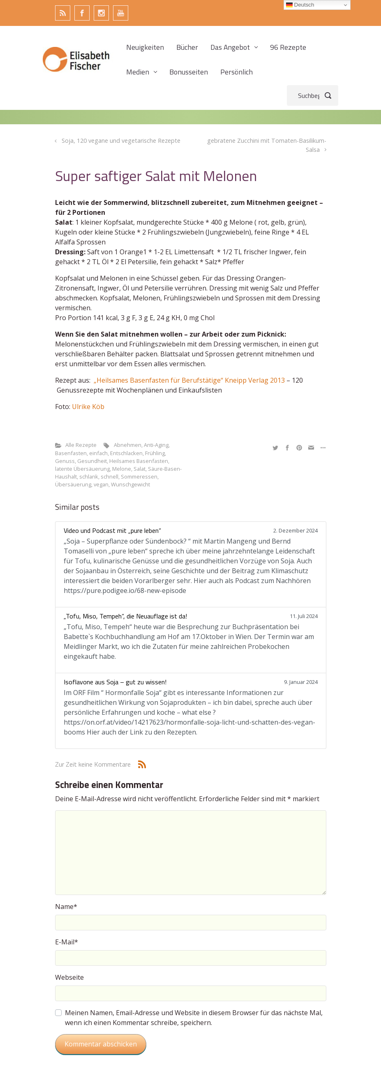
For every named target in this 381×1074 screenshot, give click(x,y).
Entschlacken (126, 453)
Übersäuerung (73, 484)
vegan (101, 484)
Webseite (69, 977)
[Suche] (312, 95)
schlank (88, 476)
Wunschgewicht (130, 484)
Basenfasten (71, 453)
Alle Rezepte (81, 445)
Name (66, 906)
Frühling (155, 453)
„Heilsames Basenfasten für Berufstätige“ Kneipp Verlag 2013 (189, 380)
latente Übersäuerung (82, 468)
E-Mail (66, 941)
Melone (121, 468)
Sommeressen (139, 476)
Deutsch (300, 5)
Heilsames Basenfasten (138, 461)
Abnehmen (127, 445)
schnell (109, 476)
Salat (139, 468)
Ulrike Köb (88, 406)
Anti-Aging (156, 445)
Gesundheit (92, 461)
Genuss (65, 461)
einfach (98, 453)
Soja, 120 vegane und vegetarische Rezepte (121, 140)
